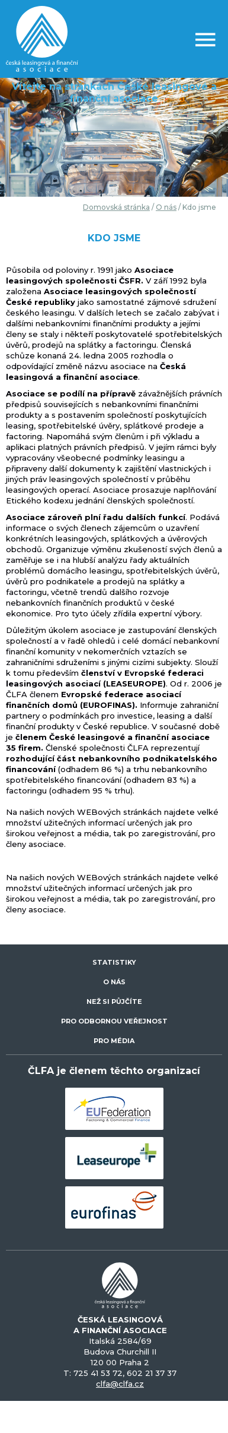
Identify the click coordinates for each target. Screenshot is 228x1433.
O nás (166, 207)
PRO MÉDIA (114, 1041)
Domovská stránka (116, 207)
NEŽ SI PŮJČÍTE (114, 1001)
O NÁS (114, 982)
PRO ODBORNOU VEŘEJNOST (114, 1021)
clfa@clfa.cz (120, 1383)
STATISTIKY (114, 962)
